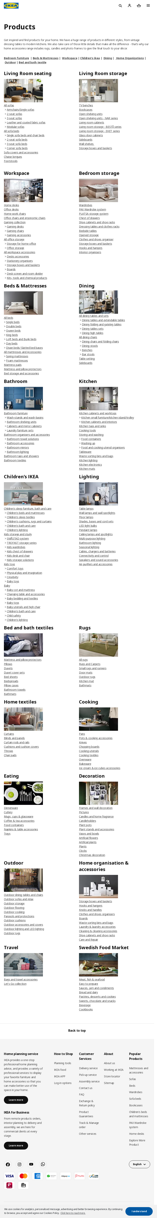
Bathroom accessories (20, 443)
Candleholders (87, 821)
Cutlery (8, 812)
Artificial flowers (88, 838)
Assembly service (89, 1081)
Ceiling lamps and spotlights (96, 534)
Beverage (84, 1005)
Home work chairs (15, 214)
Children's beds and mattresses (26, 513)
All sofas (9, 105)
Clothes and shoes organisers (97, 914)
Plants (83, 846)
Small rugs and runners (92, 668)
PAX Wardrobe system (92, 209)
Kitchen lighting (88, 460)
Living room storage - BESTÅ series (100, 127)
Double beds (13, 326)
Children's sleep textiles (21, 517)
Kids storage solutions (20, 560)
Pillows (8, 664)
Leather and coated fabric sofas (26, 122)
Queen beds (13, 330)
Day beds (11, 343)
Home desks (11, 205)
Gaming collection (15, 222)
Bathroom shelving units (21, 422)
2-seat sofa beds (17, 139)
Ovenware (85, 759)
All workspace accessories (19, 252)
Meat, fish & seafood (92, 979)
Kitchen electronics (90, 464)
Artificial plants (88, 842)
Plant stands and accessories (96, 829)
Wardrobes (85, 205)
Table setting (87, 358)
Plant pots (85, 825)
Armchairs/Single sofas (20, 109)
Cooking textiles (88, 755)
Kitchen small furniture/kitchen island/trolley (107, 417)
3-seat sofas (14, 118)
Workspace (69, 58)
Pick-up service (88, 1075)
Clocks (83, 851)
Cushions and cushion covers (21, 746)
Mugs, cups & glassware (18, 816)
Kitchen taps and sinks (92, 426)
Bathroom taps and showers (21, 456)
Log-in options (63, 1083)
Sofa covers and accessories (21, 152)
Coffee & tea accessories (19, 821)
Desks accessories (18, 256)
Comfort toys (15, 568)
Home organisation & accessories (104, 866)
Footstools (11, 161)
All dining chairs (88, 337)
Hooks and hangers (90, 248)
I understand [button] (139, 1211)
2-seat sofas (14, 114)
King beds (12, 335)
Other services (87, 1134)
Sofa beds (135, 1099)
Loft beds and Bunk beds (21, 339)
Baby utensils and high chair (23, 607)
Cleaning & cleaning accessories (98, 931)
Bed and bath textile (32, 62)
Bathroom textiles (15, 460)
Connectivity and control (94, 555)
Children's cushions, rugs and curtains (29, 521)
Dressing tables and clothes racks (99, 226)
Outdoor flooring (14, 908)
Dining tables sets (93, 328)
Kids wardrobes (16, 547)
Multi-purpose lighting (92, 538)
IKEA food (60, 1070)
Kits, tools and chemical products (27, 278)
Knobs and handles (90, 910)
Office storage (15, 248)
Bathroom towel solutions (23, 439)
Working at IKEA (113, 1070)
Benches (87, 350)
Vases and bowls (89, 833)
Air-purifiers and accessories (96, 564)
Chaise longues (13, 157)
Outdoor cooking (14, 912)
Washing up (88, 443)
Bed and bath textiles (28, 627)
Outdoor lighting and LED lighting (24, 929)
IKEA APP (59, 1076)
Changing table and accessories (26, 594)
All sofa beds (11, 131)
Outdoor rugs (87, 677)
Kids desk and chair (18, 555)
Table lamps (86, 508)
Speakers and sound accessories (98, 560)
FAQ (81, 1094)
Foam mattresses (17, 360)
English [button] (137, 1164)
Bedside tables (88, 231)
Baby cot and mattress (21, 590)
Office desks (11, 209)
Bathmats (10, 694)
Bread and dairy (88, 992)
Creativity (12, 577)
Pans (82, 734)
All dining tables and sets (94, 316)
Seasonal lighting (89, 547)
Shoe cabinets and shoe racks (97, 222)
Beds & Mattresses (46, 58)
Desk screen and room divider (25, 273)
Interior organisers (90, 252)
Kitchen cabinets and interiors (99, 422)
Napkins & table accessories (21, 829)
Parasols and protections (19, 916)
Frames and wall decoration (96, 808)
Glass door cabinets (91, 135)
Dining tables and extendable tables (103, 320)
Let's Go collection (15, 984)
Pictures (84, 812)
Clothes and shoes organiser (96, 239)
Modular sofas (15, 127)
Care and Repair (88, 939)
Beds (132, 1085)
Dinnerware (11, 808)
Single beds (13, 322)
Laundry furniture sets (20, 430)
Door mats (85, 672)
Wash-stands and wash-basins (25, 417)
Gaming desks (15, 226)
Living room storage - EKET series (99, 131)
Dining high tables (92, 333)
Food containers (91, 439)
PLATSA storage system (93, 214)
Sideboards (85, 139)
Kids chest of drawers (20, 551)
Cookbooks (86, 1009)
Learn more (16, 1099)
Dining (108, 58)
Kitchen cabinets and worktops (97, 413)
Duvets (8, 668)
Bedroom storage (99, 173)
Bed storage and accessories (21, 373)
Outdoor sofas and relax (18, 899)
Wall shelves (86, 144)
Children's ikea (90, 58)
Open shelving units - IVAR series (98, 118)
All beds (8, 318)
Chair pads (10, 755)
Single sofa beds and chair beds (25, 135)
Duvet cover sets (14, 672)
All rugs (83, 660)
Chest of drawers (89, 218)
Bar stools (88, 354)
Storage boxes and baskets (95, 148)
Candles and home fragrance (96, 816)
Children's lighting (17, 530)
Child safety (14, 615)
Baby (7, 585)
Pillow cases (11, 685)
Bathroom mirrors (18, 447)
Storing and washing (91, 434)
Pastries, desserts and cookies (97, 996)
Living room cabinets (91, 122)
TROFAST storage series (21, 543)
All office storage (14, 239)
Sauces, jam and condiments (96, 988)
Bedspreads (11, 681)
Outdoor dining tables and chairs (23, 895)
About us (109, 1063)
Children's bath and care (21, 526)
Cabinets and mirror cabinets (24, 426)
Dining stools (90, 346)
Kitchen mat (86, 681)
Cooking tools (87, 430)
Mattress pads (12, 365)
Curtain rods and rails (16, 742)
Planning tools (62, 1063)
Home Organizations (129, 58)
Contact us (85, 1088)
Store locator (112, 1076)
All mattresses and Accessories (23, 352)
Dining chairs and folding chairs (100, 341)
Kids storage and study (18, 534)
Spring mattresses (17, 356)
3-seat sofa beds (17, 144)
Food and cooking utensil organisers (103, 447)
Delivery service (88, 1068)
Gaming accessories (19, 235)
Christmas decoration (92, 855)
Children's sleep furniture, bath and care (27, 508)
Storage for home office (21, 243)
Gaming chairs (15, 231)
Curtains (9, 734)
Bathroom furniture (16, 413)
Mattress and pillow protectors (23, 369)
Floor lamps (86, 517)
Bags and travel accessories (21, 979)
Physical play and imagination (24, 573)
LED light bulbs (88, 526)
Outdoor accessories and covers (23, 924)
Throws (8, 751)
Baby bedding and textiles (22, 598)
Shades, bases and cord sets (96, 521)
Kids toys (9, 564)
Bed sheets (11, 677)
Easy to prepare (88, 984)
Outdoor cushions (15, 920)
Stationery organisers (20, 261)
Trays (7, 833)
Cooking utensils (89, 751)
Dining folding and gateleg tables (101, 324)
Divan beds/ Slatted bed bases (24, 348)
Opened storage (89, 235)
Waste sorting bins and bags (96, 456)
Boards (11, 269)
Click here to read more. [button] (73, 1213)
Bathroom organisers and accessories (27, 434)
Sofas (132, 1079)
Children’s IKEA (21, 476)
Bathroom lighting (18, 452)
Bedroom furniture (16, 58)
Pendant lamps (88, 530)
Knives (83, 742)
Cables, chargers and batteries (97, 551)
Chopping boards (89, 746)
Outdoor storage (14, 903)
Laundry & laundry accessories (97, 927)
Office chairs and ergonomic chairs (24, 218)
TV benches (86, 105)
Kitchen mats (87, 469)
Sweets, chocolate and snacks (97, 1001)
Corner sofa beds (17, 148)
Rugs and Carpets (89, 664)
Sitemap (109, 1083)
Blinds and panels (14, 738)
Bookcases (85, 109)
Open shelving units (90, 114)
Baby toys (13, 581)
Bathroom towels (15, 689)
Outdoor (10, 62)
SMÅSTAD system (18, 538)
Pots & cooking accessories (96, 738)
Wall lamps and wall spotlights (97, 513)
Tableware (85, 452)
